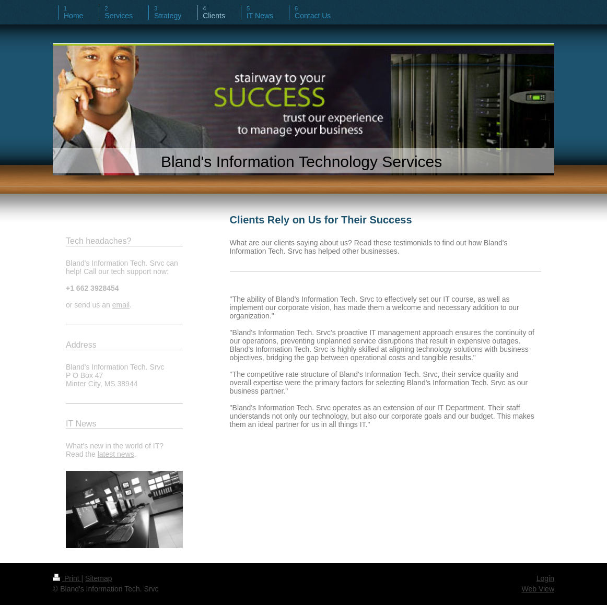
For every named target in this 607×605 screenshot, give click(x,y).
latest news (116, 454)
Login (545, 578)
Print (67, 578)
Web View (537, 589)
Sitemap (98, 578)
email (121, 305)
